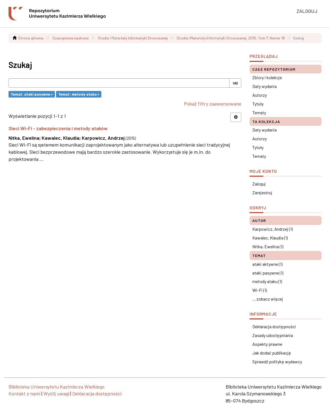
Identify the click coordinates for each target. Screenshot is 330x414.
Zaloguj (259, 183)
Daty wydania (264, 86)
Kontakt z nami (24, 393)
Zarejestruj (262, 192)
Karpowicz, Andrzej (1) (272, 229)
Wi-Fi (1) (259, 290)
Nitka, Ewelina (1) (267, 246)
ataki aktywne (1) (267, 264)
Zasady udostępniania (272, 335)
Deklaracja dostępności (274, 326)
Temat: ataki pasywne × (32, 94)
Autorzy (259, 95)
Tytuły (258, 103)
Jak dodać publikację (271, 352)
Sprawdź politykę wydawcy (277, 361)
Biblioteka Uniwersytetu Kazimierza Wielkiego (56, 387)
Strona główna (30, 38)
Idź (235, 83)
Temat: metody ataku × (78, 94)
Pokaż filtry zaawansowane (212, 104)
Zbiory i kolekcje (267, 77)
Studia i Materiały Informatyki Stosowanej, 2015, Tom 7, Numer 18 (231, 38)
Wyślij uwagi (56, 393)
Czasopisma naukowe (70, 38)
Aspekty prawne (267, 344)
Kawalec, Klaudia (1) (270, 237)
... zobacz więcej (267, 298)
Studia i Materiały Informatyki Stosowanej (132, 38)
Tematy (259, 112)
